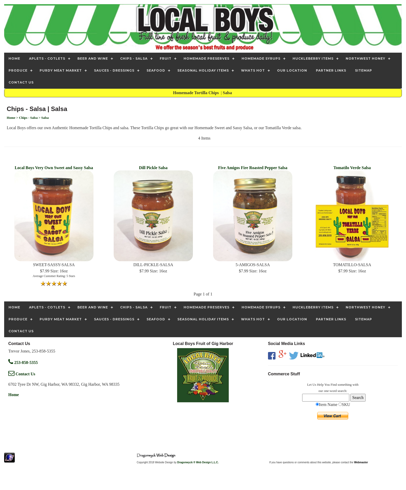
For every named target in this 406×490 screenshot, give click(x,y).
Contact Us (21, 374)
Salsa (228, 93)
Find (334, 385)
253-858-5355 (23, 362)
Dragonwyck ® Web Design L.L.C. (198, 462)
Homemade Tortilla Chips (196, 93)
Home (13, 394)
